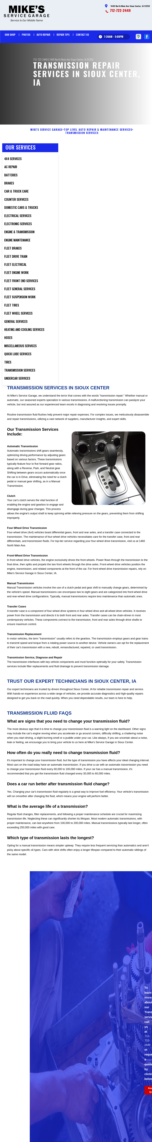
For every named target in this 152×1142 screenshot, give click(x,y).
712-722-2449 (120, 10)
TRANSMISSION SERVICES (81, 147)
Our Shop (10, 34)
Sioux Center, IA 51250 (82, 59)
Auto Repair (43, 34)
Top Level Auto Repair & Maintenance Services (98, 144)
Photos (26, 34)
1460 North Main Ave (59, 59)
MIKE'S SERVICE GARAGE (46, 144)
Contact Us (82, 34)
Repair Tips (63, 34)
